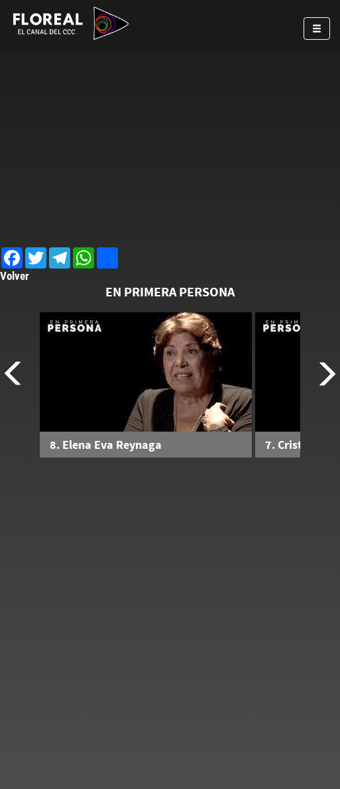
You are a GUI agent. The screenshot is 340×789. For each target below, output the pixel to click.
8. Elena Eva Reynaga (106, 444)
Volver (14, 275)
